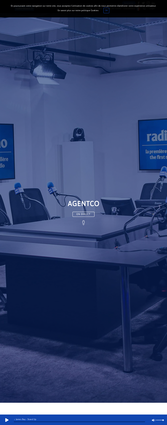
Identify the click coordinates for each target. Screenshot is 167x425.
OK (106, 10)
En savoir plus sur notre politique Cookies (78, 10)
